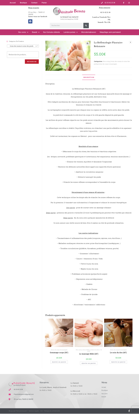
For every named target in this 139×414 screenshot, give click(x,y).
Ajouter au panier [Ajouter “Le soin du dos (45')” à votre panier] (118, 362)
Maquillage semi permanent (110, 32)
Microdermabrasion (88, 32)
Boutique (23, 3)
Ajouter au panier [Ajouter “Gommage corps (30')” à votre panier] (59, 362)
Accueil (13, 3)
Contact (34, 3)
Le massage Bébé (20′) (88, 354)
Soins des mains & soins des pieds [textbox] (22, 46)
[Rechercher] (86, 25)
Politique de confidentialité (52, 411)
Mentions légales (34, 411)
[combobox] (23, 45)
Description (88, 77)
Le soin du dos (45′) (118, 352)
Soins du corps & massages (107, 64)
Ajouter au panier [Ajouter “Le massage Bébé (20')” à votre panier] (89, 363)
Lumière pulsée (71, 32)
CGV (41, 411)
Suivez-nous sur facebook (37, 16)
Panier (44, 3)
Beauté (35, 32)
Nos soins (23, 32)
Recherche (32, 61)
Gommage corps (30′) (59, 352)
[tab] (88, 77)
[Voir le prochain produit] (130, 42)
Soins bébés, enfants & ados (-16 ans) (92, 350)
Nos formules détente (51, 32)
